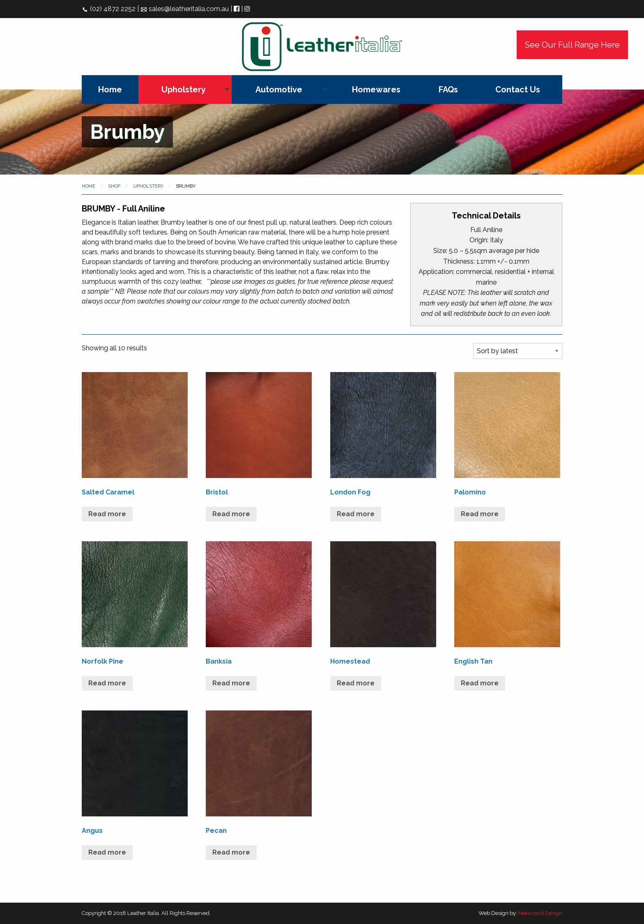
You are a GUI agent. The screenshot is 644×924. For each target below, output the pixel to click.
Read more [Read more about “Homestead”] (356, 683)
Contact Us (517, 89)
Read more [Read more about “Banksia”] (231, 683)
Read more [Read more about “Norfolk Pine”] (107, 683)
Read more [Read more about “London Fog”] (356, 514)
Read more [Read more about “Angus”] (107, 852)
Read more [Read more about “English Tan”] (480, 683)
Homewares (376, 89)
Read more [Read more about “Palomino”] (480, 514)
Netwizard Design (540, 913)
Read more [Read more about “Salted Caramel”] (107, 514)
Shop (114, 186)
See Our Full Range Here (572, 45)
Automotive (278, 89)
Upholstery (183, 89)
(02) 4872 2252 (109, 9)
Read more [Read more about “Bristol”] (231, 514)
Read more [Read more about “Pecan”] (231, 852)
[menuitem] (110, 89)
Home (110, 89)
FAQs (448, 89)
